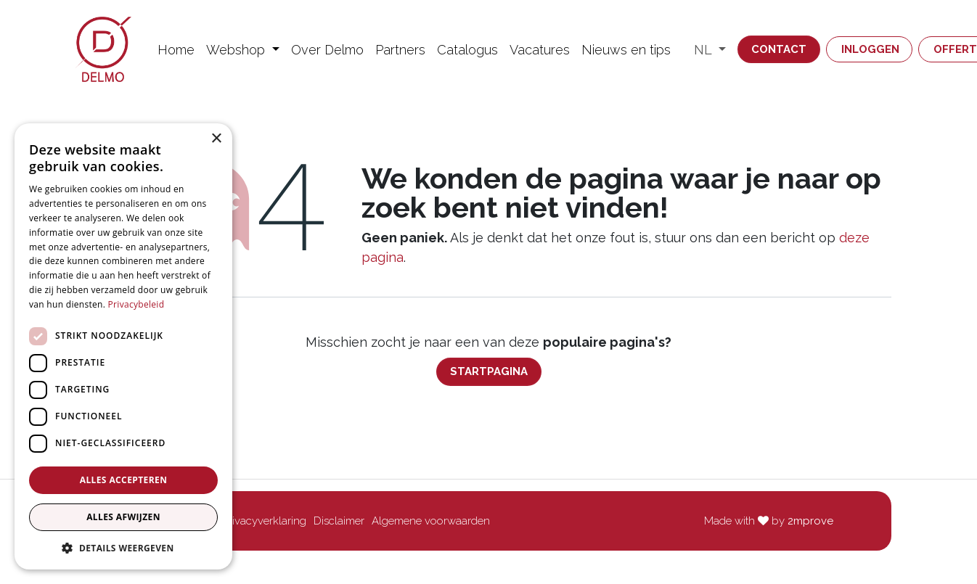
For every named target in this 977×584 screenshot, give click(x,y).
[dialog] (123, 346)
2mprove (810, 520)
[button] (123, 547)
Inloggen (870, 49)
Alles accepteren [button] (124, 480)
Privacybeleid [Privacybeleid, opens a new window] (136, 304)
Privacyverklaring (264, 520)
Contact (778, 49)
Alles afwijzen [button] (123, 517)
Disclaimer (339, 520)
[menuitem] (176, 49)
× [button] (215, 138)
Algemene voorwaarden (431, 520)
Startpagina (489, 371)
